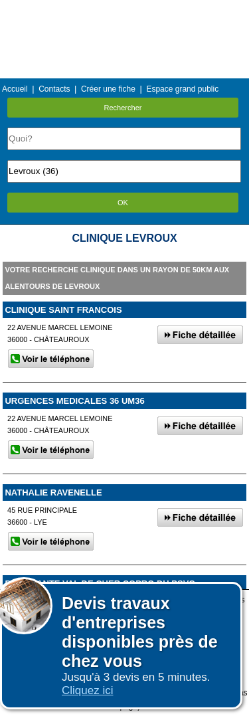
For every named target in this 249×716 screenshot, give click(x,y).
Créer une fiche (108, 89)
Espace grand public (182, 89)
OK (123, 203)
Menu (124, 10)
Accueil (15, 89)
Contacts (54, 89)
